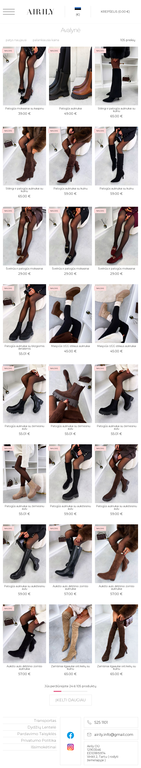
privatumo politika (38, 740)
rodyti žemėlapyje (102, 758)
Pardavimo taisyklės (36, 733)
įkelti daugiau (70, 700)
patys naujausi (16, 40)
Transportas (45, 720)
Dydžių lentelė (42, 727)
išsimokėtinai (43, 747)
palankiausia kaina (46, 40)
